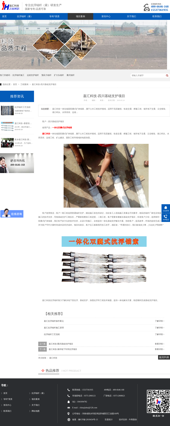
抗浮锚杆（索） (25, 16)
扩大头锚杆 (59, 75)
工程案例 (24, 84)
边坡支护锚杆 (33, 75)
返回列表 (164, 357)
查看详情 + (159, 344)
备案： (75, 419)
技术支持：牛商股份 (128, 419)
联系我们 (157, 16)
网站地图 (36, 411)
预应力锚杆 (46, 75)
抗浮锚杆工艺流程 (52, 334)
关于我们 (131, 16)
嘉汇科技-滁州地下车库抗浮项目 (63, 349)
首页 (4, 16)
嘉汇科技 (46, 134)
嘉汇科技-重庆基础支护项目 (61, 344)
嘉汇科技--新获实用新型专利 (27, 123)
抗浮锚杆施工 (18, 75)
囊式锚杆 (71, 75)
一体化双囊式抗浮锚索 (62, 128)
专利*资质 (54, 16)
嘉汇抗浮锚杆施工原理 (54, 328)
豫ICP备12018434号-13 (88, 419)
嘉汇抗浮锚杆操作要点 (54, 321)
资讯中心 (105, 16)
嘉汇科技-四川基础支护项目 (44, 84)
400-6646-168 (160, 6)
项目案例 (80, 16)
